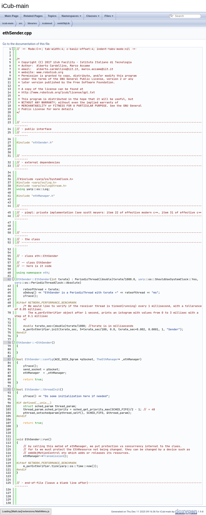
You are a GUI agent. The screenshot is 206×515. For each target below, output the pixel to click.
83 (7, 359)
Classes (92, 16)
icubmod (47, 23)
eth (45, 272)
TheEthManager (107, 359)
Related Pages (33, 16)
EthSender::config (39, 359)
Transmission (53, 456)
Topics (52, 16)
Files (109, 16)
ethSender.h (42, 142)
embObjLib (63, 23)
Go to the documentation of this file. (26, 44)
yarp (141, 279)
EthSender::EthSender (33, 279)
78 (7, 342)
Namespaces (71, 16)
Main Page (11, 16)
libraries (32, 23)
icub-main (7, 23)
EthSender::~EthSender (34, 342)
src (20, 23)
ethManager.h (43, 196)
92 (7, 389)
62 (7, 279)
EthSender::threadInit (42, 389)
